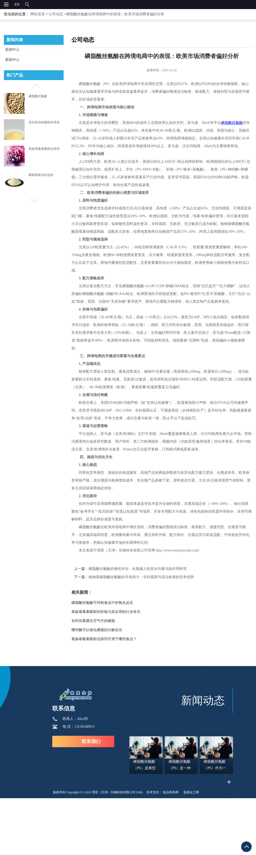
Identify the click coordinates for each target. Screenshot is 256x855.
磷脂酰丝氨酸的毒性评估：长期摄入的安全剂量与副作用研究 (143, 569)
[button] (34, 85)
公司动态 (56, 14)
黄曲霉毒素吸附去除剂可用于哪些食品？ (110, 639)
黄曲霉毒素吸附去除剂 (44, 149)
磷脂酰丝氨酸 (38, 96)
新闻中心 (12, 50)
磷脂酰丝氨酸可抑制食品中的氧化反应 (108, 603)
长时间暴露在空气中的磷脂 (99, 621)
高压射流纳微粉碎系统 (44, 122)
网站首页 (37, 14)
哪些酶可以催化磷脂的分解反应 (102, 630)
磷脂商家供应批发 (41, 175)
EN (17, 4)
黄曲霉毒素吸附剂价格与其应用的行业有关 (111, 612)
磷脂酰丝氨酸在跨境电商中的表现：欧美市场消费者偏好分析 (115, 14)
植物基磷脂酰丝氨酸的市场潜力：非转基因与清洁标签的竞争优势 (147, 577)
